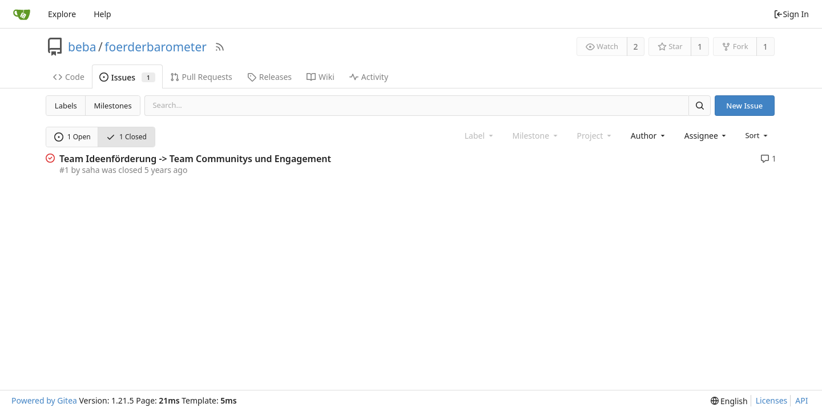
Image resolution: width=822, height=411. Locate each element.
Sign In (791, 14)
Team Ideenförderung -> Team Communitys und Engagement (195, 158)
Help (102, 14)
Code (68, 76)
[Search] (699, 105)
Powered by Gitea (44, 400)
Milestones (113, 105)
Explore (62, 14)
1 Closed (126, 137)
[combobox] (648, 135)
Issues (127, 77)
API (801, 400)
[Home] (22, 14)
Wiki (321, 76)
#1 (64, 169)
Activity (368, 76)
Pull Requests (201, 76)
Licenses (772, 400)
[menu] (757, 135)
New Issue (744, 105)
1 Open (72, 137)
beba (82, 47)
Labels (66, 105)
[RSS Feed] (220, 47)
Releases (269, 76)
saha (91, 169)
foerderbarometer (155, 47)
